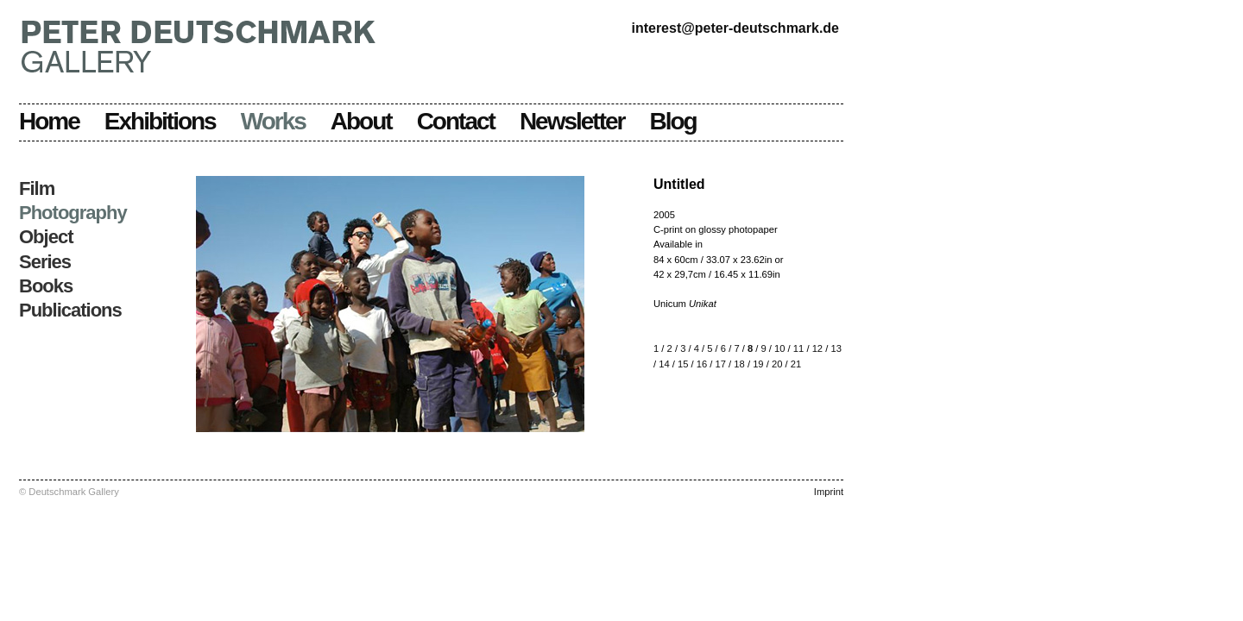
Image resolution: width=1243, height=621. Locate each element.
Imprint (828, 491)
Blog (673, 121)
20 (777, 364)
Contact (456, 121)
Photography (73, 212)
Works (273, 121)
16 (702, 364)
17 (721, 364)
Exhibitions (160, 121)
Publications (70, 310)
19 (758, 364)
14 (664, 364)
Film (36, 188)
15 (683, 364)
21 (796, 364)
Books (46, 286)
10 (779, 348)
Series (45, 262)
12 (817, 348)
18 (739, 364)
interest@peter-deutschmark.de (735, 28)
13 (835, 348)
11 (798, 348)
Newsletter (572, 121)
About (361, 121)
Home (49, 121)
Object (46, 237)
